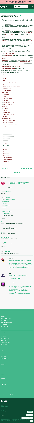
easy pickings (16, 62)
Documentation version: (27, 417)
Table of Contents (15, 227)
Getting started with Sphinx (8, 122)
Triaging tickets (5, 92)
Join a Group (3, 336)
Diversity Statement (4, 326)
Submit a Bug (3, 340)
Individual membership (5, 344)
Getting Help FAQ (4, 354)
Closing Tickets (6, 100)
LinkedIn (2, 376)
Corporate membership (5, 390)
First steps (5, 76)
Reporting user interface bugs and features (11, 86)
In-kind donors (4, 406)
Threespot (4, 412)
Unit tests (5, 110)
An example (5, 139)
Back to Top (17, 172)
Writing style (5, 126)
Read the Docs (8, 251)
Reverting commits (6, 161)
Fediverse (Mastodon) (5, 372)
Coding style (5, 108)
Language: (29, 414)
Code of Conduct (4, 324)
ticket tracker (11, 53)
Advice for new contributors (7, 74)
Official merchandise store (6, 392)
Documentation (5, 11)
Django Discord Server (5, 232)
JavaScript (5, 116)
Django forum (8, 23)
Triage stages (5, 96)
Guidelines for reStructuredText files (10, 132)
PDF (12, 249)
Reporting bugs (6, 84)
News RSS (3, 378)
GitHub (2, 367)
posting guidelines (28, 32)
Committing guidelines (7, 159)
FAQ (4, 80)
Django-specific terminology (8, 130)
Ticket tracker (4, 242)
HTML (10, 249)
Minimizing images (6, 137)
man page (8, 145)
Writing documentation (6, 118)
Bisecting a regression (7, 104)
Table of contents (5, 201)
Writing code (4, 106)
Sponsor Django (4, 387)
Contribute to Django (5, 338)
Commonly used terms (7, 128)
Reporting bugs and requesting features (9, 82)
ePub (15, 249)
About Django (3, 316)
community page (5, 40)
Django (3, 6)
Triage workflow (6, 94)
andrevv (4, 416)
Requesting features (7, 88)
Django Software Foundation (6, 322)
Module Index (6, 227)
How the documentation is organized (10, 124)
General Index (4, 203)
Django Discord (4, 356)
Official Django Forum (5, 237)
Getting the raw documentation (9, 120)
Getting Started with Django (6, 318)
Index (2, 227)
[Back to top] (31, 421)
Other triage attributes (7, 98)
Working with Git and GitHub (8, 114)
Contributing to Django (6, 191)
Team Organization (4, 320)
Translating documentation (8, 143)
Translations (5, 149)
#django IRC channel (9, 34)
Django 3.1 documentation (7, 211)
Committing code (5, 155)
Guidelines (5, 78)
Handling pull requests (7, 157)
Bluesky (2, 374)
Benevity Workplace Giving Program (8, 394)
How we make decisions (7, 90)
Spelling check (6, 141)
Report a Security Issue (5, 342)
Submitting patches (7, 112)
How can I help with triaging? (8, 102)
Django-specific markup (7, 134)
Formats (4, 151)
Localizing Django (5, 147)
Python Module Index (6, 205)
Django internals (4, 168)
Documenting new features (8, 135)
